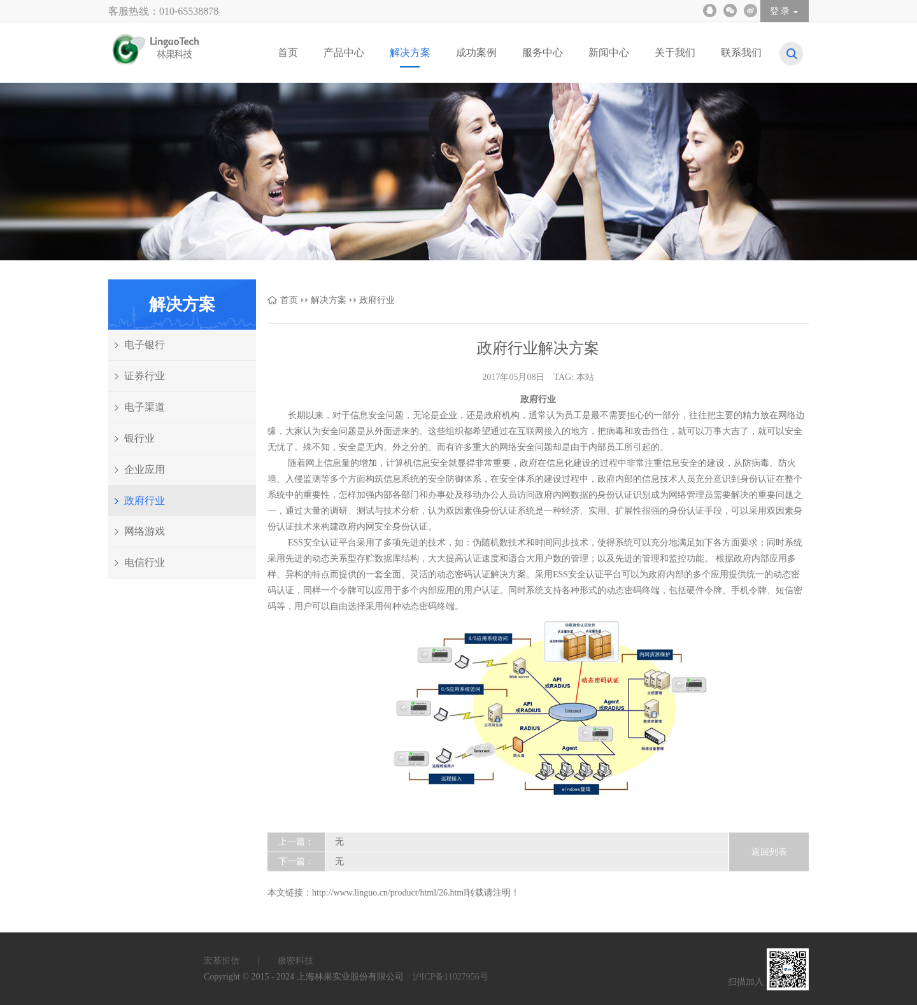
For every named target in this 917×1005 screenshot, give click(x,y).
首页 (289, 300)
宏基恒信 (239, 961)
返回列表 (769, 852)
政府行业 (377, 300)
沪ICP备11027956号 (450, 976)
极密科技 (295, 961)
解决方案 (328, 300)
